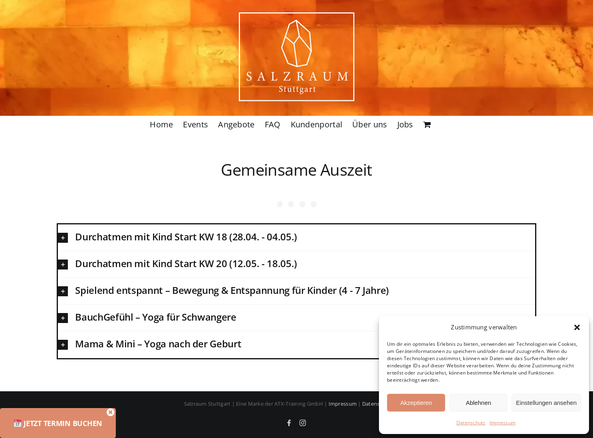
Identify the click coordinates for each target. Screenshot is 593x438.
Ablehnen (478, 402)
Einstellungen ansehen (546, 402)
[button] (577, 327)
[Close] (126, 412)
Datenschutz (471, 422)
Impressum (503, 422)
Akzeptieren (416, 402)
